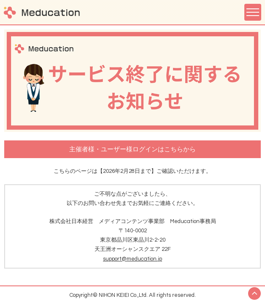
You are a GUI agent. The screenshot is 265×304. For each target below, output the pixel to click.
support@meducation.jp (132, 259)
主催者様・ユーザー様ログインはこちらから (132, 149)
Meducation (42, 12)
